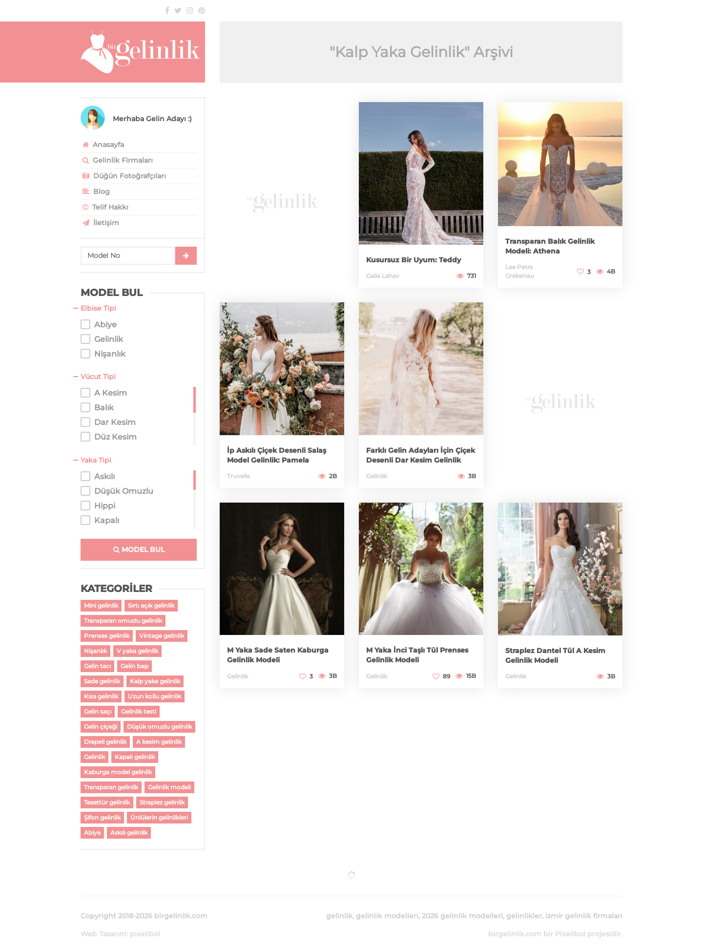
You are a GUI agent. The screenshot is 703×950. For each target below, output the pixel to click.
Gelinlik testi (138, 711)
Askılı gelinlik (128, 832)
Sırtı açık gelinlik (151, 605)
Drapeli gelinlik (105, 741)
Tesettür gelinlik (107, 802)
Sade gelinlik (102, 681)
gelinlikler (524, 904)
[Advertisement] (282, 195)
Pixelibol (570, 922)
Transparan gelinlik (111, 787)
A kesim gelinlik (159, 741)
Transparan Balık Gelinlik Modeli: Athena (557, 245)
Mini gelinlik (101, 605)
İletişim (100, 222)
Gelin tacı (97, 666)
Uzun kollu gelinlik (154, 696)
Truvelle (238, 476)
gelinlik (339, 904)
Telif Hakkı (104, 207)
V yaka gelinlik (137, 650)
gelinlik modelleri (387, 904)
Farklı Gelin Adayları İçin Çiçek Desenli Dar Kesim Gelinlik (416, 450)
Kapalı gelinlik (135, 756)
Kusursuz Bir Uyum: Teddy (411, 254)
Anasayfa (102, 144)
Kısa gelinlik (101, 696)
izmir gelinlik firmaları (583, 904)
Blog (95, 191)
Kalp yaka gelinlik (155, 681)
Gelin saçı (97, 711)
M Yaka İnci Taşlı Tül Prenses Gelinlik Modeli (419, 654)
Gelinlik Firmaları (117, 160)
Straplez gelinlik (162, 802)
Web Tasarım (103, 922)
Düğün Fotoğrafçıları (123, 175)
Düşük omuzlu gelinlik (159, 726)
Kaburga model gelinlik (118, 772)
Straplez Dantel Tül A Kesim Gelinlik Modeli (553, 655)
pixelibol (145, 922)
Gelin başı (134, 666)
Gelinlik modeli (169, 787)
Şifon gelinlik (102, 817)
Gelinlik (94, 756)
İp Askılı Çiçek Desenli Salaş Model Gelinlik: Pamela (277, 450)
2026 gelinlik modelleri (462, 904)
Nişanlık (95, 650)
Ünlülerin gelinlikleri (159, 817)
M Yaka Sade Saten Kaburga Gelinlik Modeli (281, 654)
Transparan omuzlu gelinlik (123, 620)
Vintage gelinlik (161, 635)
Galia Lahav (382, 275)
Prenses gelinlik (106, 635)
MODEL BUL (139, 549)
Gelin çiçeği (100, 726)
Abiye (92, 832)
